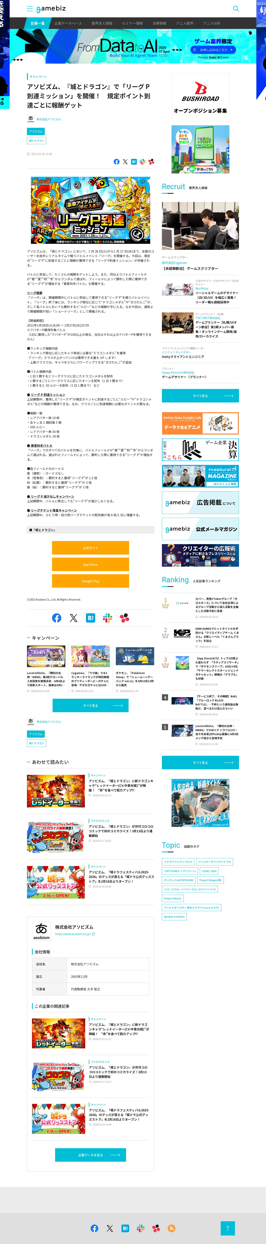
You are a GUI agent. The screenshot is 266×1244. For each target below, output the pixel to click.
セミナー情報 (132, 23)
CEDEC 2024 (209, 871)
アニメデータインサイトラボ (214, 862)
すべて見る (90, 705)
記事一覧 (38, 23)
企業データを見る (90, 1155)
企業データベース (68, 23)
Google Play (90, 581)
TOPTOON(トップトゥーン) (180, 871)
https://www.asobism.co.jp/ (75, 934)
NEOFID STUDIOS (174, 916)
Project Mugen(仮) (211, 880)
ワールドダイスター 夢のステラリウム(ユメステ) (191, 907)
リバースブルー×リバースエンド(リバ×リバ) (190, 889)
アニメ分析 (211, 23)
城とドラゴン (36, 140)
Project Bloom (173, 898)
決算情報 (159, 23)
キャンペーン (38, 76)
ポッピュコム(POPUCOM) (178, 880)
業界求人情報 (102, 23)
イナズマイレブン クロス (178, 862)
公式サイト (90, 547)
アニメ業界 (184, 23)
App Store (90, 564)
